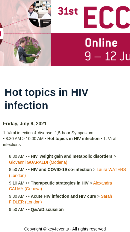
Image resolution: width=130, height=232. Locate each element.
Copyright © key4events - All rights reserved (65, 229)
